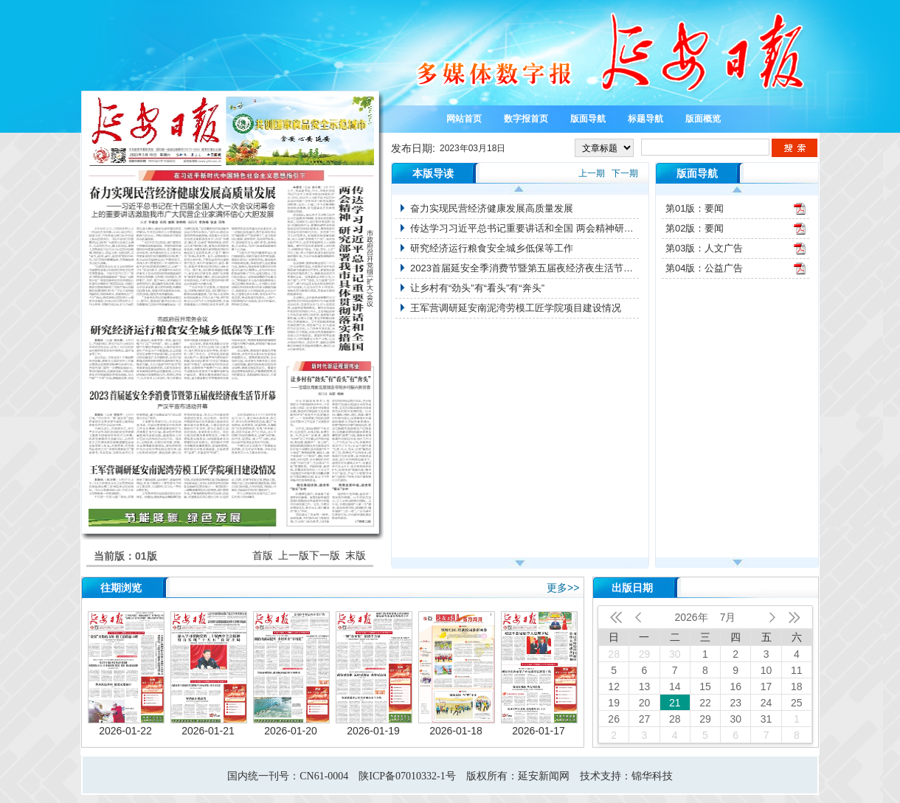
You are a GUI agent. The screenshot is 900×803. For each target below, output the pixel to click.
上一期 (591, 173)
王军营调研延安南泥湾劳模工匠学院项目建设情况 (515, 307)
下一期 (625, 173)
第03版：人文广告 (704, 248)
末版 (355, 555)
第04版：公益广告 (704, 268)
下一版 (324, 555)
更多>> (563, 588)
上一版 (293, 555)
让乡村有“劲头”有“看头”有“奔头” (477, 287)
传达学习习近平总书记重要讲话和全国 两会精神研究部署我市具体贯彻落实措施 (524, 228)
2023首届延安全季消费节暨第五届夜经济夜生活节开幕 (524, 268)
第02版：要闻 (694, 228)
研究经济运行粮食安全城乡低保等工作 (491, 248)
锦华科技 (652, 776)
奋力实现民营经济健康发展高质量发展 (491, 208)
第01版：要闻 (694, 208)
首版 (262, 555)
